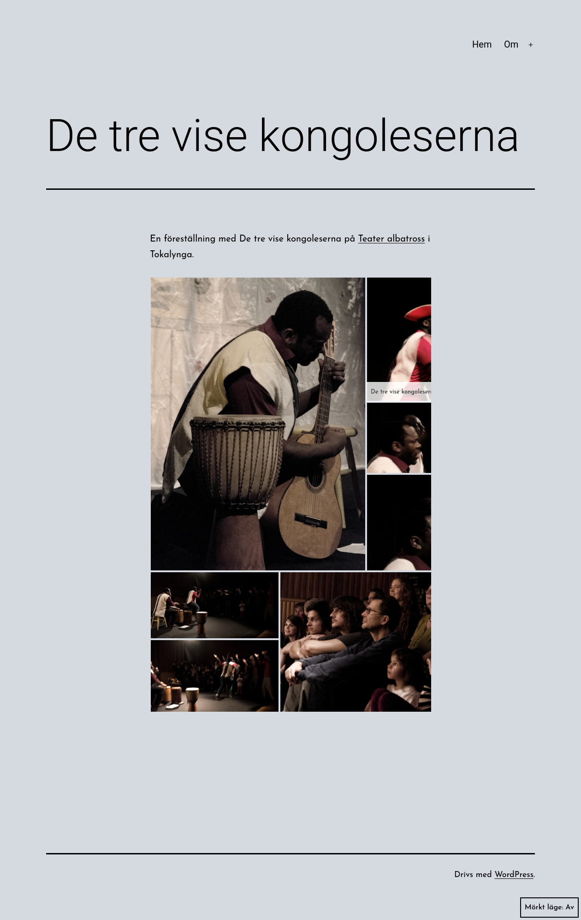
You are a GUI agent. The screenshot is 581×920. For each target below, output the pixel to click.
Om (511, 44)
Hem (482, 44)
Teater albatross (391, 239)
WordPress (514, 875)
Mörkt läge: (549, 907)
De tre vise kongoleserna (404, 392)
